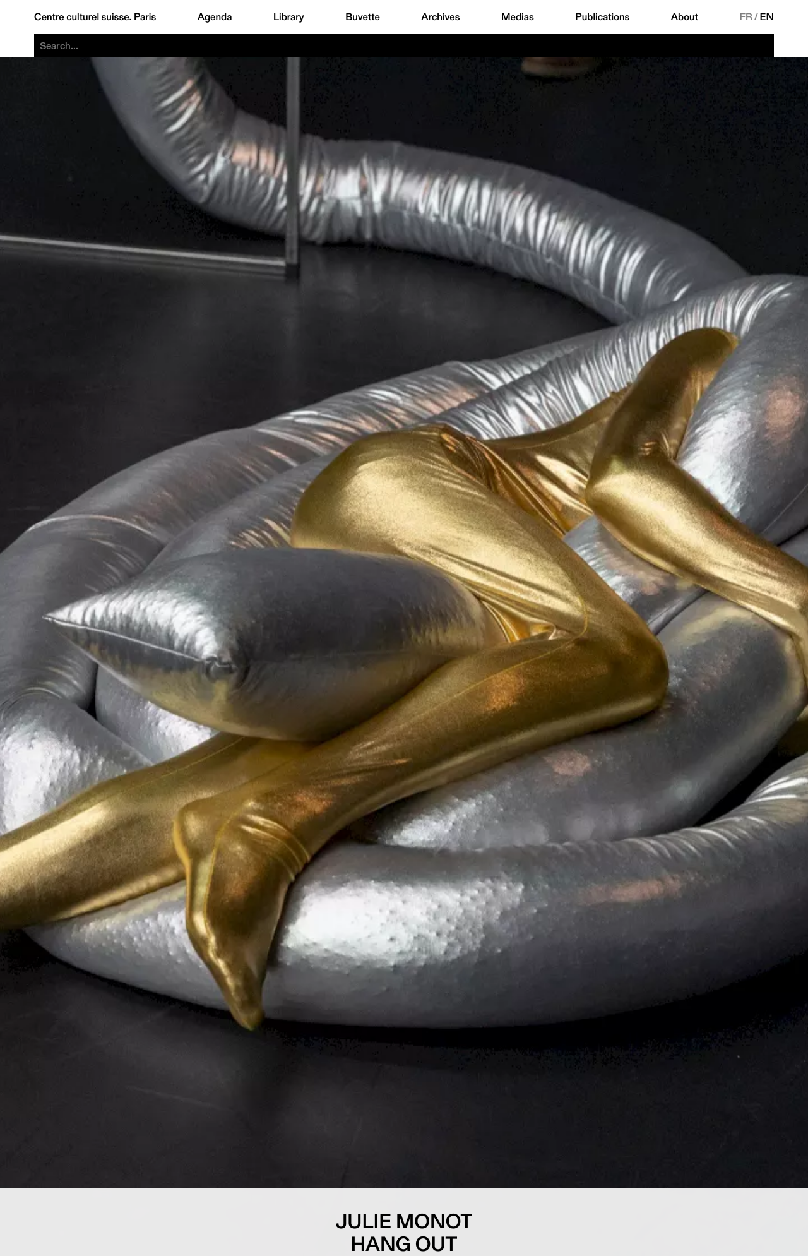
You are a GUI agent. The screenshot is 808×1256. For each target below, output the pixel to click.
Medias (517, 17)
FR (745, 17)
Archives (440, 17)
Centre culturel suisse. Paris (95, 17)
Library (288, 17)
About (684, 17)
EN (767, 17)
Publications (602, 17)
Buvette (362, 17)
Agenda (215, 17)
